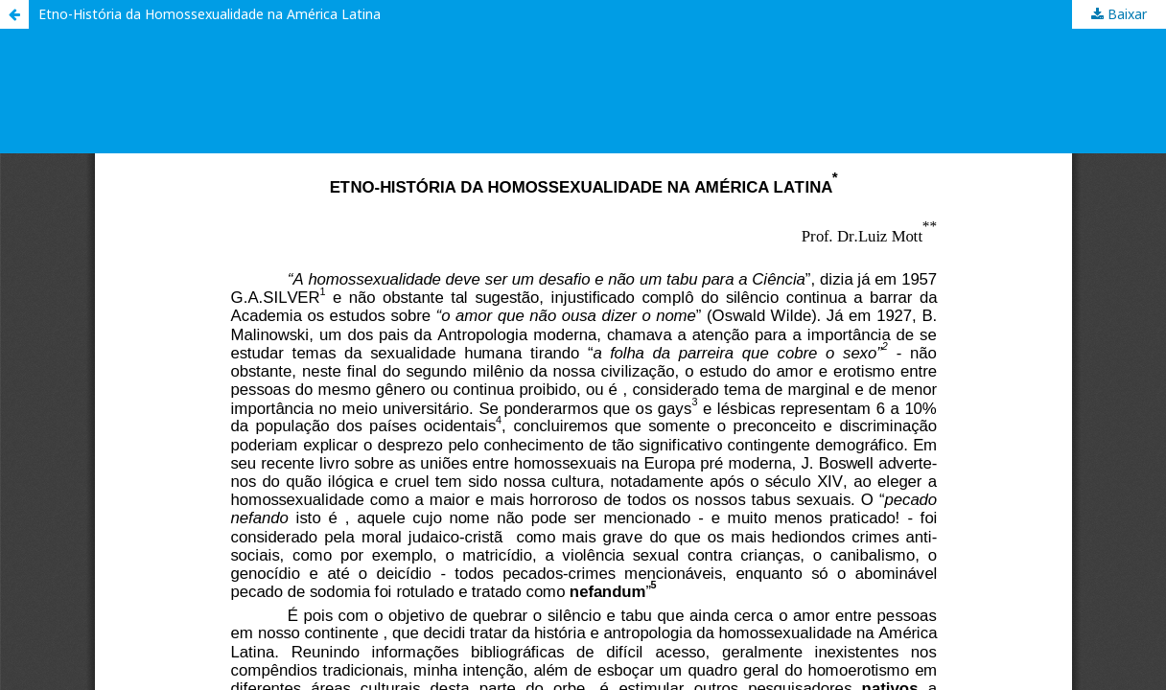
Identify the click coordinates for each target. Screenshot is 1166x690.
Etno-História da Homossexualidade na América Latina (209, 14)
